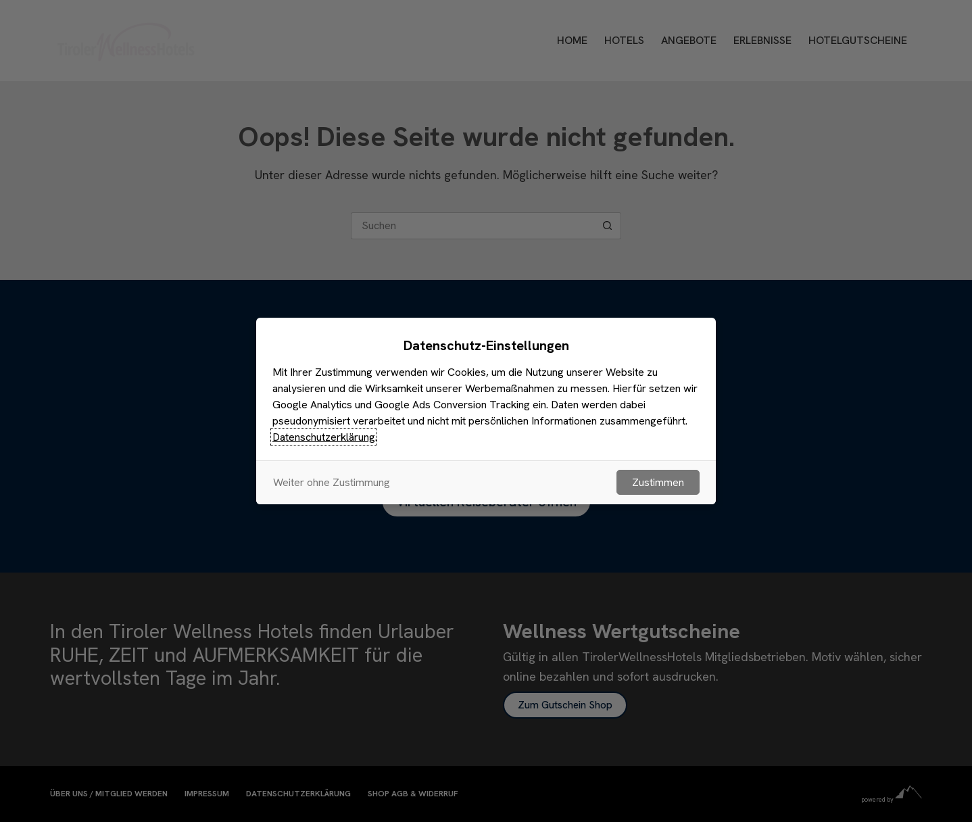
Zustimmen (658, 482)
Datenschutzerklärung (323, 437)
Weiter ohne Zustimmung (331, 482)
